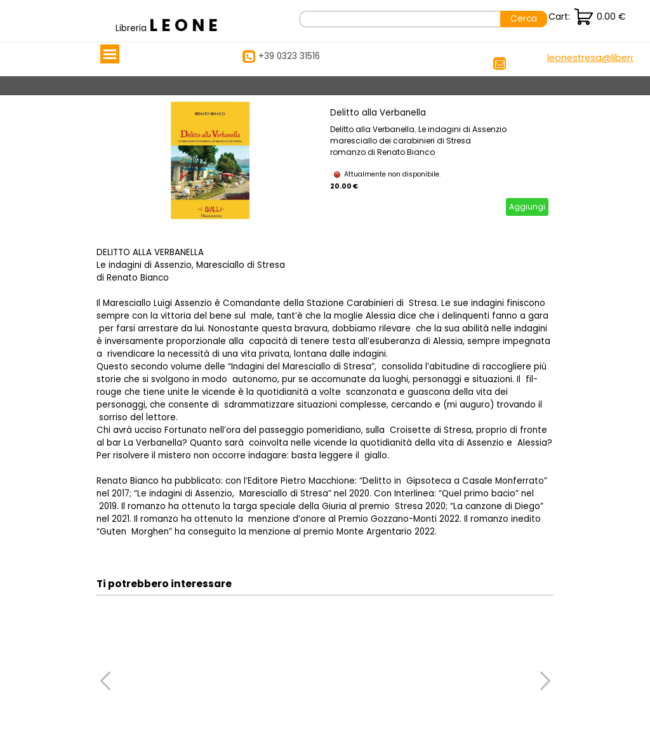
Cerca (523, 19)
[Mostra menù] (109, 53)
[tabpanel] (169, 25)
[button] (595, 58)
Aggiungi (527, 206)
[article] (325, 161)
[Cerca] (400, 19)
